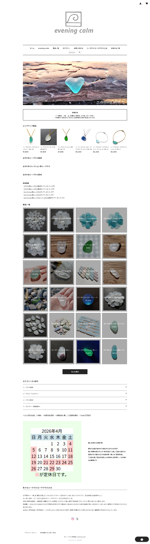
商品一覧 (56, 48)
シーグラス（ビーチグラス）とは (97, 48)
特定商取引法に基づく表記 (48, 532)
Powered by (75, 540)
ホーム (32, 48)
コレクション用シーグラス (32, 192)
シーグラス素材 (28, 400)
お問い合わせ (78, 48)
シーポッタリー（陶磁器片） (31, 406)
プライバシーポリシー (31, 532)
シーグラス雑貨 (28, 387)
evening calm (43, 48)
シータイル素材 (46, 198)
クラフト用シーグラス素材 (32, 186)
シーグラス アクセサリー (31, 394)
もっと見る (75, 372)
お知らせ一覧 (115, 48)
